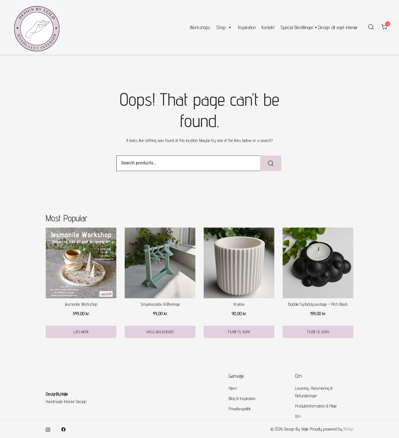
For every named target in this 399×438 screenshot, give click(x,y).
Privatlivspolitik (240, 408)
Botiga (348, 429)
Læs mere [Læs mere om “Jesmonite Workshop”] (81, 332)
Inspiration (247, 27)
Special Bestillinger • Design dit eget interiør (319, 27)
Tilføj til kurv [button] (239, 332)
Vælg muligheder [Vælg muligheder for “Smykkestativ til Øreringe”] (160, 332)
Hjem (233, 388)
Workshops (200, 27)
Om (297, 416)
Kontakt (268, 27)
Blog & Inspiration (242, 398)
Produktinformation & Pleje (316, 406)
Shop (224, 27)
